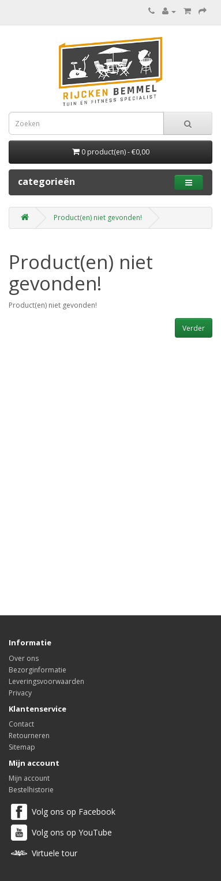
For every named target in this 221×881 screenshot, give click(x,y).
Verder (193, 328)
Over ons (24, 658)
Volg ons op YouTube (72, 832)
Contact (21, 724)
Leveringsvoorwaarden (46, 681)
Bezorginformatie (37, 670)
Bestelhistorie (31, 790)
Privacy (20, 693)
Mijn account (29, 778)
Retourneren (29, 735)
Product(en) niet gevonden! (98, 217)
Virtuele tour (54, 853)
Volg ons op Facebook (73, 811)
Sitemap (22, 747)
